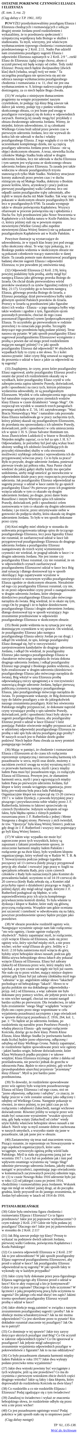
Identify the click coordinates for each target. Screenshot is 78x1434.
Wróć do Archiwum (63, 1430)
